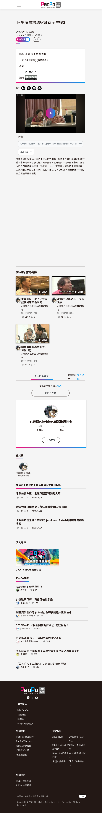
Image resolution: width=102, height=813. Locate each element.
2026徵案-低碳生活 (76, 739)
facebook (28, 697)
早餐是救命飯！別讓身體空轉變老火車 (38, 493)
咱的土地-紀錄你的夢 (60, 755)
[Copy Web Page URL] (40, 88)
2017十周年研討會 (77, 747)
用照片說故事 (59, 761)
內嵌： (21, 136)
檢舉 (37, 39)
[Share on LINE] (34, 88)
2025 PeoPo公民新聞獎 (60, 747)
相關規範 (21, 715)
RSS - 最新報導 (24, 781)
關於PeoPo (23, 710)
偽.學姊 (23, 654)
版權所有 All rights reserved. (32, 77)
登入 (59, 385)
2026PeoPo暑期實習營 (28, 569)
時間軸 (20, 719)
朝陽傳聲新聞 (26, 615)
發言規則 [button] (80, 377)
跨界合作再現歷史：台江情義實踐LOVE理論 (41, 506)
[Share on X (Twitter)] (29, 88)
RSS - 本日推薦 (24, 785)
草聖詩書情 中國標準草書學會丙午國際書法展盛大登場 (48, 651)
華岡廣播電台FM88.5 (30, 641)
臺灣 (27, 54)
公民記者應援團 (24, 746)
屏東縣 (34, 54)
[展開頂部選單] (83, 5)
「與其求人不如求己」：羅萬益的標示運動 (41, 663)
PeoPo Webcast (24, 741)
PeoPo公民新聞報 (25, 737)
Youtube (36, 697)
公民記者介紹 (22, 750)
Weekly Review (25, 724)
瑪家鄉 (42, 54)
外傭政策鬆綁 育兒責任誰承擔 (34, 599)
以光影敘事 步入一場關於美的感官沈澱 (38, 638)
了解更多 (51, 440)
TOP (82, 796)
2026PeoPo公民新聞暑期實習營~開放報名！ (42, 625)
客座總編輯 (21, 755)
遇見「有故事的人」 (77, 763)
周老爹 (23, 590)
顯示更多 (30, 71)
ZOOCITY (24, 667)
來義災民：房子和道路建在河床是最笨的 (34, 300)
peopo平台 (25, 628)
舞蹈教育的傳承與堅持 (29, 586)
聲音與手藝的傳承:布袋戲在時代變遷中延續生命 (44, 612)
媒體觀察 (30, 60)
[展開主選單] (19, 5)
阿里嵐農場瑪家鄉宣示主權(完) (34, 348)
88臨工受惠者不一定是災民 (70, 300)
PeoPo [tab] (42, 376)
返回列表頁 (50, 393)
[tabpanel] (50, 386)
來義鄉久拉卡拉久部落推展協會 (51, 421)
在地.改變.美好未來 (77, 755)
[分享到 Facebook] (23, 88)
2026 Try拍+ (58, 737)
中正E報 (24, 603)
